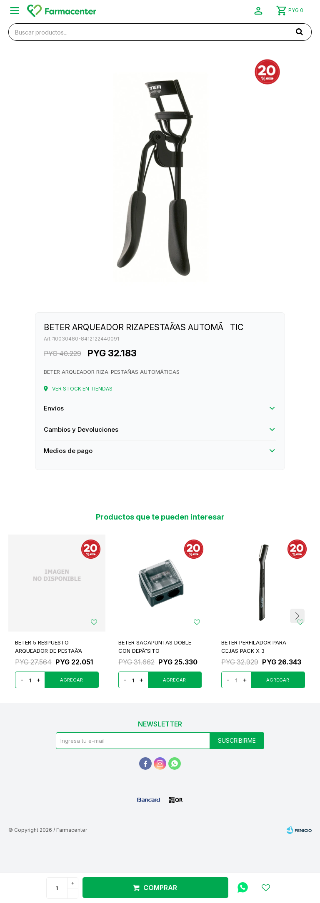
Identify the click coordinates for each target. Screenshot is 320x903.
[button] (297, 615)
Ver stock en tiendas (82, 389)
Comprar (160, 887)
